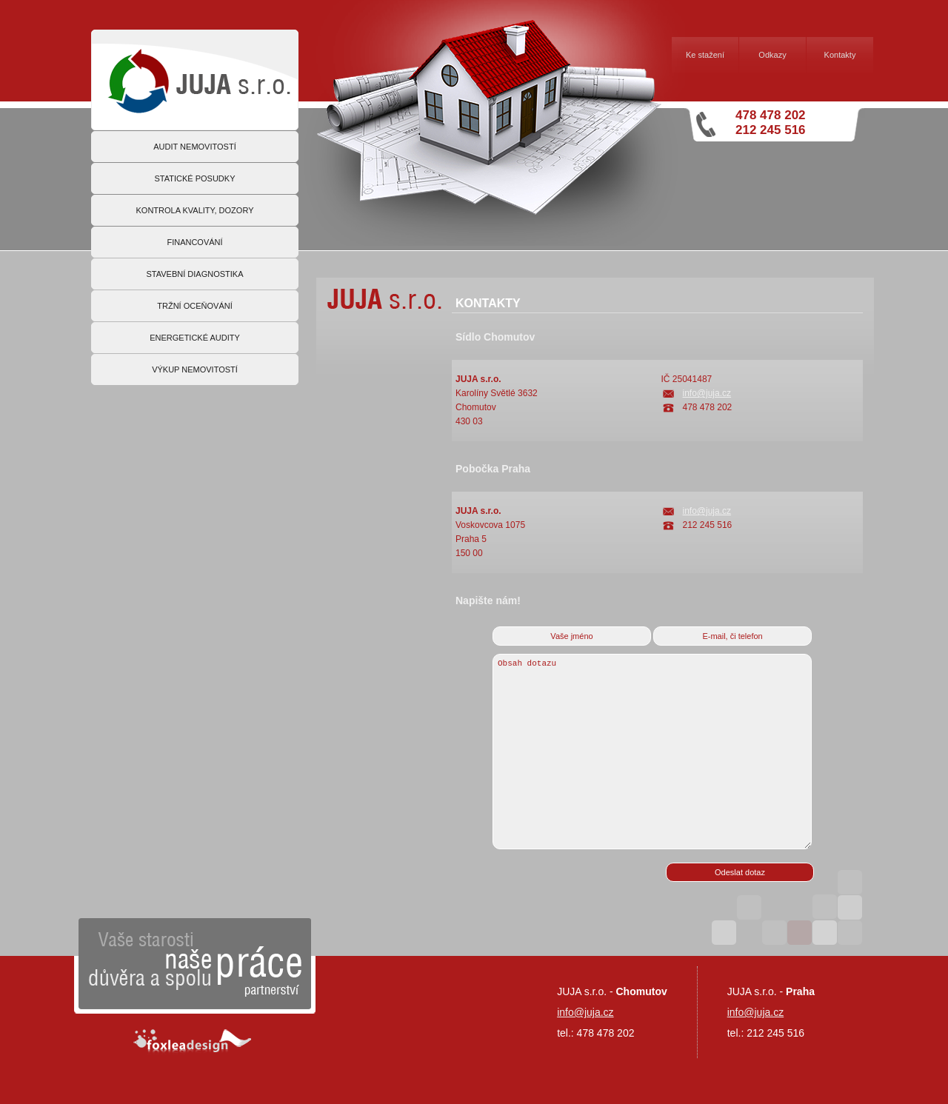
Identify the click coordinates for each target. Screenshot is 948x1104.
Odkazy (772, 54)
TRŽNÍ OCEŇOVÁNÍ (194, 305)
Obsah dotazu (652, 751)
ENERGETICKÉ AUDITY (195, 337)
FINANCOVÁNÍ (194, 242)
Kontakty (840, 54)
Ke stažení (705, 54)
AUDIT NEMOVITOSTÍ (194, 146)
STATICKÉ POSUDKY (194, 178)
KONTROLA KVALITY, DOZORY (195, 210)
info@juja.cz (707, 393)
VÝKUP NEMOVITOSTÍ (195, 369)
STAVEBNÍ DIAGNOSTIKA (194, 274)
